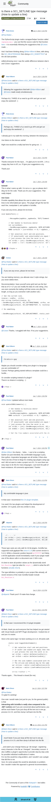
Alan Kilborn (10, 76)
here (3, 45)
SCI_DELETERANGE (12, 54)
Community (23, 4)
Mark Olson (10, 480)
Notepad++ (33, 783)
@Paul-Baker (6, 35)
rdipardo (9, 523)
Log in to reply (42, 22)
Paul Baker (10, 158)
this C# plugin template (29, 500)
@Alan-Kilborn (29, 52)
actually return (14, 568)
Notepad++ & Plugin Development (13, 18)
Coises (8, 258)
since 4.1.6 (28, 551)
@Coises (44, 45)
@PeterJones (6, 81)
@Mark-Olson (6, 614)
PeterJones (10, 31)
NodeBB (23, 786)
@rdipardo (5, 594)
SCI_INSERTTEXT (38, 54)
